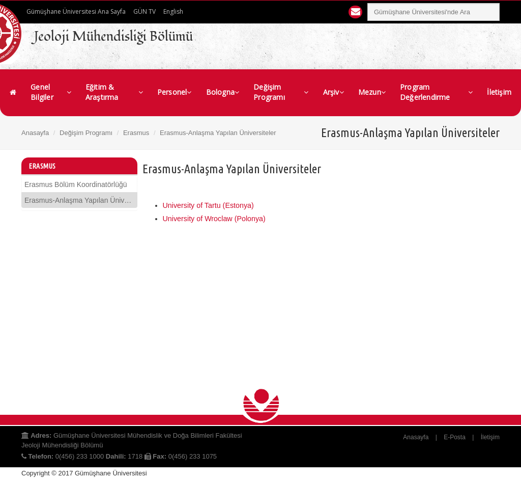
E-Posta (455, 437)
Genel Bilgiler (51, 92)
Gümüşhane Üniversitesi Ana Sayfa (76, 11)
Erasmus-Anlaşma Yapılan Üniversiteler (79, 200)
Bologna (223, 92)
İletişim (499, 92)
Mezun (372, 92)
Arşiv (333, 92)
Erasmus (136, 133)
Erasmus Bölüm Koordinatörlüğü (75, 184)
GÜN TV (144, 11)
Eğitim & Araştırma (114, 92)
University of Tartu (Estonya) (208, 205)
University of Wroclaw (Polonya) (214, 219)
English (173, 11)
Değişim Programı (280, 92)
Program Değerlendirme (436, 92)
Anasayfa (35, 133)
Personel (174, 92)
